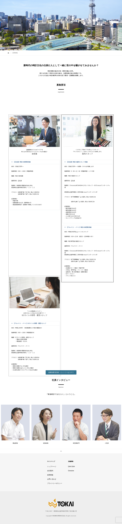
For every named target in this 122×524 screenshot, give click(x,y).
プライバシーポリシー (105, 3)
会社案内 (73, 3)
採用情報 (81, 3)
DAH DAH (71, 466)
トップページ (62, 3)
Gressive (71, 470)
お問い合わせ (91, 3)
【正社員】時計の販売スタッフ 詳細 (76, 294)
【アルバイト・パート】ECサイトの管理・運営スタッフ (29, 403)
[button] (35, 295)
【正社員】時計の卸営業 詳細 (22, 294)
